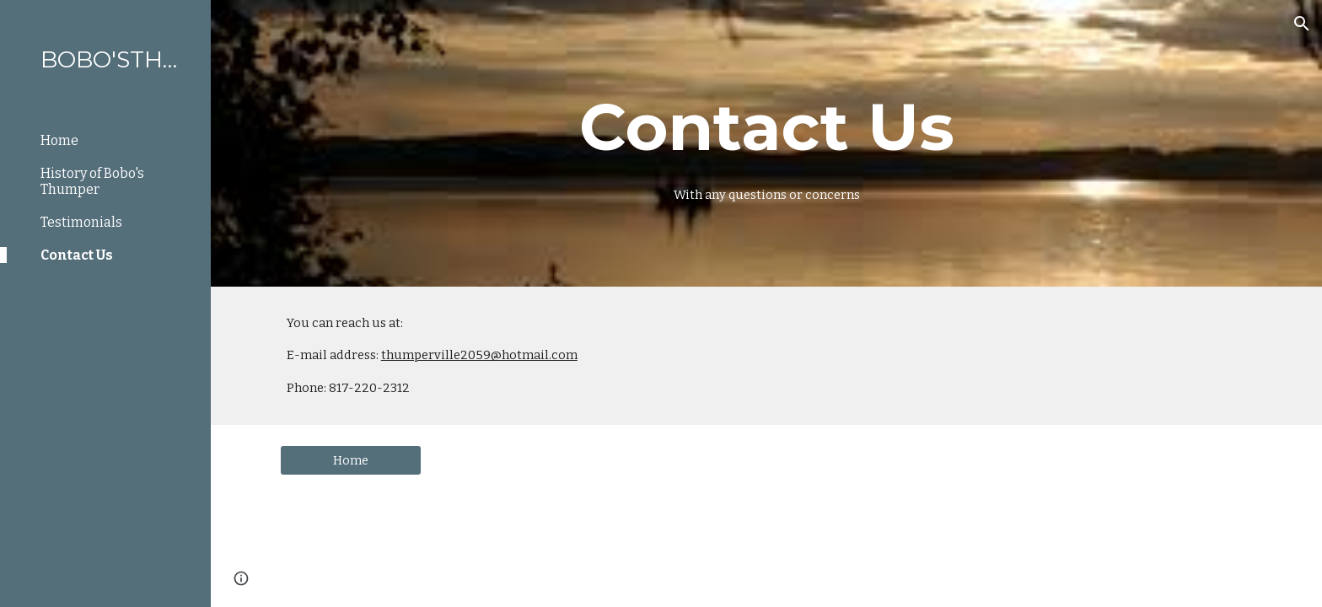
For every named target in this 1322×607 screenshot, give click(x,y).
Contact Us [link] (76, 255)
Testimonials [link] (81, 222)
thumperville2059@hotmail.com (479, 355)
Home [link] (59, 140)
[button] (1302, 23)
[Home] (351, 461)
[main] (766, 143)
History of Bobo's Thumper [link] (92, 181)
